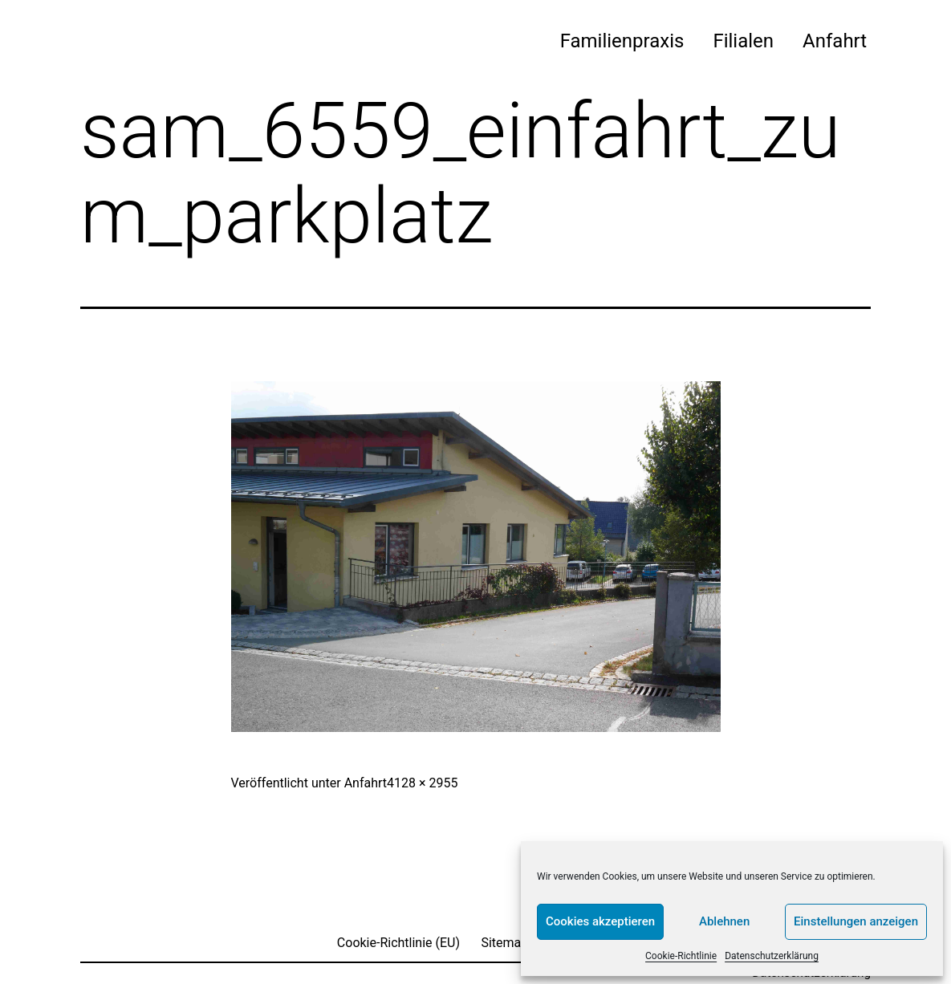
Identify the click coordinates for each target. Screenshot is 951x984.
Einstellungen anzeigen (856, 921)
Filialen (743, 41)
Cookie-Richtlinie (681, 956)
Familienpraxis (622, 41)
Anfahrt (835, 41)
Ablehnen (724, 921)
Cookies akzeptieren (600, 921)
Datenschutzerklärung (772, 956)
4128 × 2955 (422, 783)
